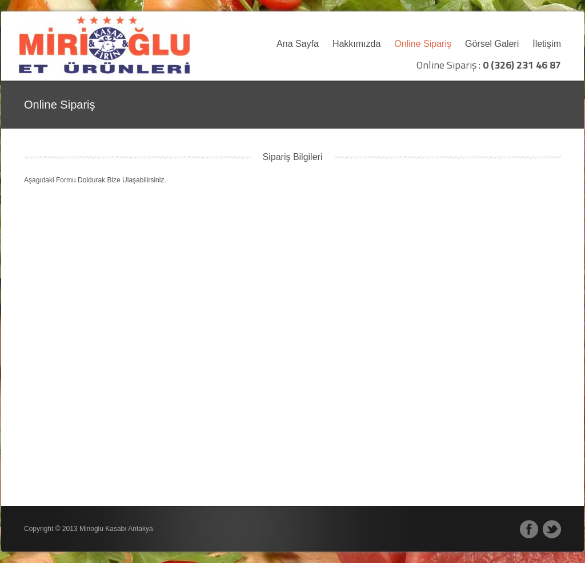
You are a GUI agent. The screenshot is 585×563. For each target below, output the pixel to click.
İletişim (546, 44)
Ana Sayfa (298, 44)
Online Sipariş (422, 44)
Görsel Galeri (492, 44)
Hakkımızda (356, 44)
